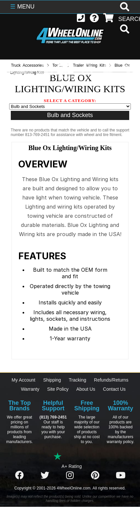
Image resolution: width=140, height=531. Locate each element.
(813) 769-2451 (53, 417)
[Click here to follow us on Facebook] (19, 475)
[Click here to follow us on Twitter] (44, 475)
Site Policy (57, 389)
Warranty (30, 389)
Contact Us (114, 389)
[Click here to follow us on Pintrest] (95, 475)
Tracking (77, 380)
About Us (85, 389)
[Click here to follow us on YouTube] (120, 475)
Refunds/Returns (111, 380)
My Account (23, 380)
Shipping (52, 380)
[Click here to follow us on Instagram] (70, 475)
